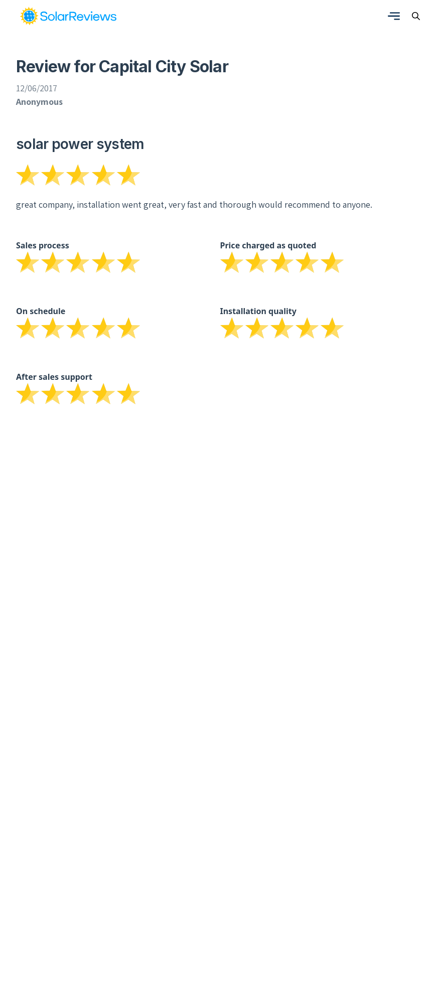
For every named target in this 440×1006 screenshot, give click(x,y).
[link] (68, 16)
